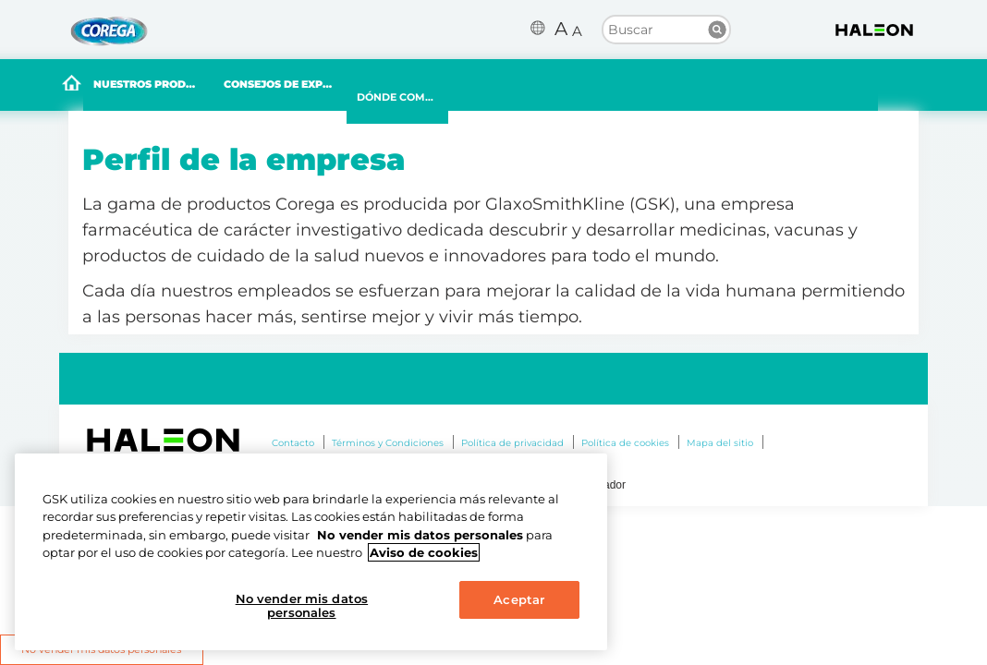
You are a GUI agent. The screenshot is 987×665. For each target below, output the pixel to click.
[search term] (666, 28)
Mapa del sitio (720, 443)
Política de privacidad (512, 443)
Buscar (717, 29)
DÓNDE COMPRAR (520, 99)
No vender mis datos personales (302, 606)
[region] (311, 551)
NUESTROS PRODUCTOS (193, 86)
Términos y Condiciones (388, 443)
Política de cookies (625, 443)
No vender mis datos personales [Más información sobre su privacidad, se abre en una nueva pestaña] (420, 534)
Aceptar (519, 599)
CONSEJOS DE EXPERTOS (364, 86)
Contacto (293, 443)
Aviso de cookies (424, 552)
